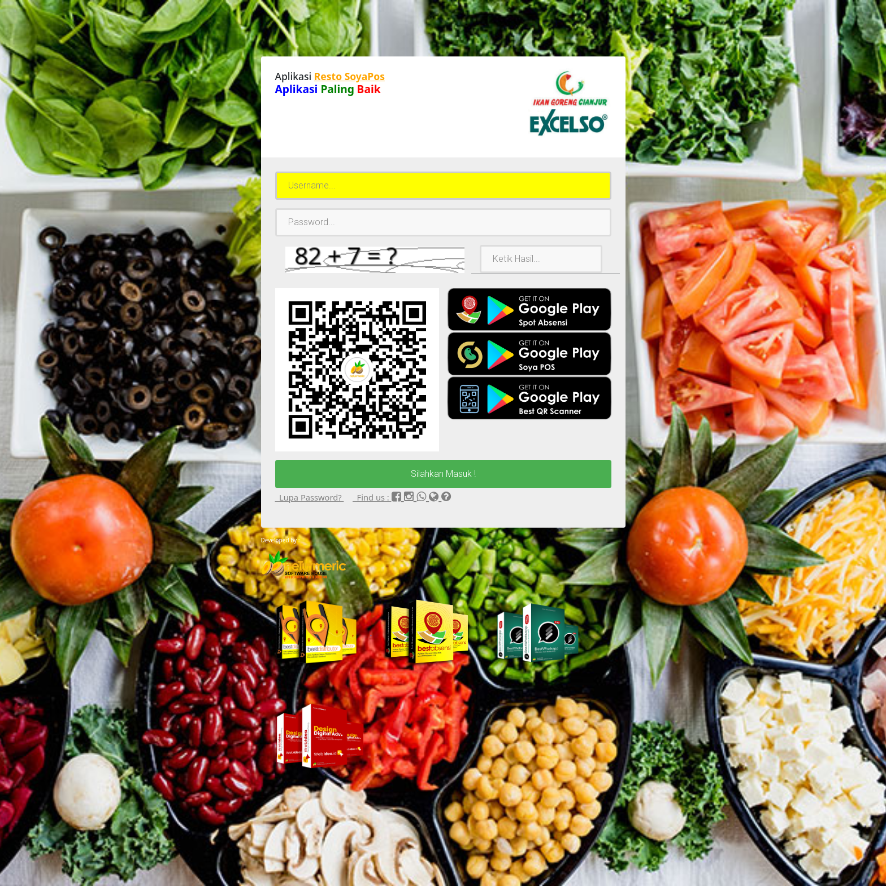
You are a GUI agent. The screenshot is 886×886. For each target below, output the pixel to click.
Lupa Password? (309, 497)
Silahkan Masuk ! (443, 473)
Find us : (372, 497)
